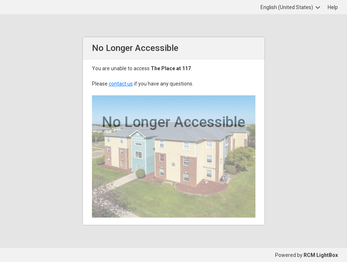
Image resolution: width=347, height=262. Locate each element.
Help (333, 7)
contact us (121, 84)
